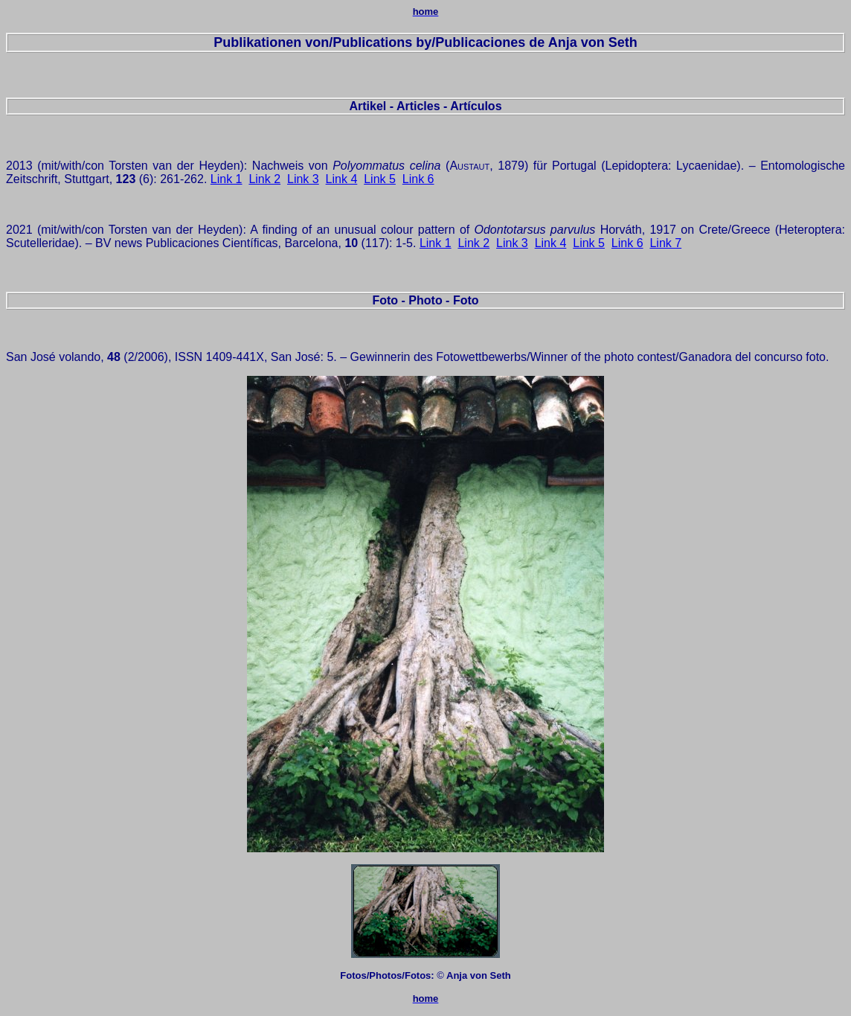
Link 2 (264, 179)
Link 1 (227, 179)
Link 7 (665, 243)
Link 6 (418, 179)
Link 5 (380, 179)
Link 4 (342, 179)
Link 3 (303, 179)
